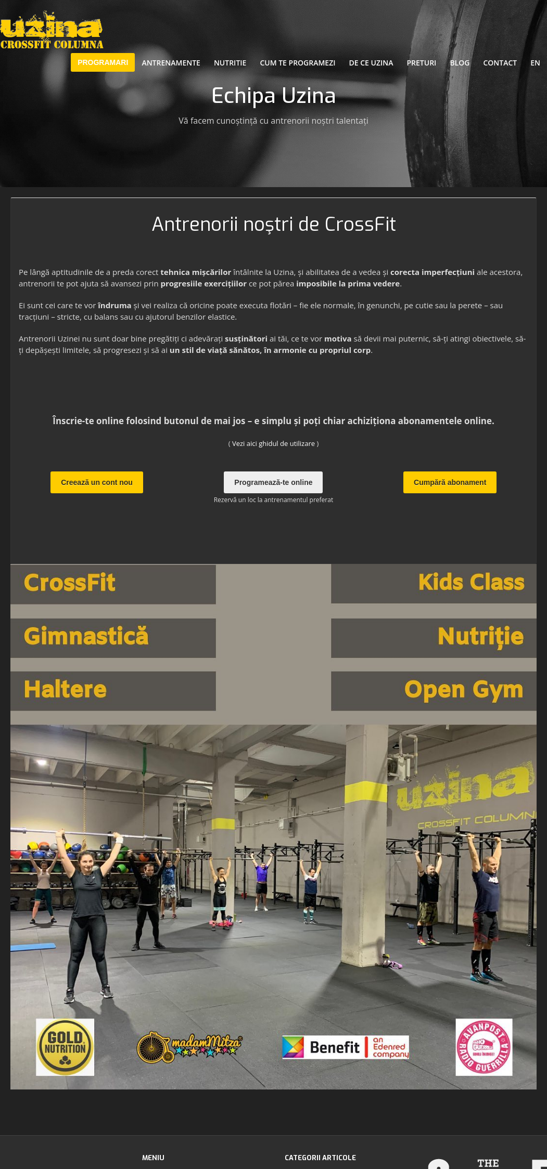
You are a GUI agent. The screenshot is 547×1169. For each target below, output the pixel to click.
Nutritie (230, 63)
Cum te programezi (297, 63)
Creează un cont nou (97, 482)
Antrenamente (171, 63)
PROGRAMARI (103, 62)
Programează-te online (273, 482)
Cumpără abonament (450, 482)
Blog (459, 63)
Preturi (422, 63)
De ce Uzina (371, 63)
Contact (500, 63)
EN (535, 63)
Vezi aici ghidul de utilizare (273, 443)
